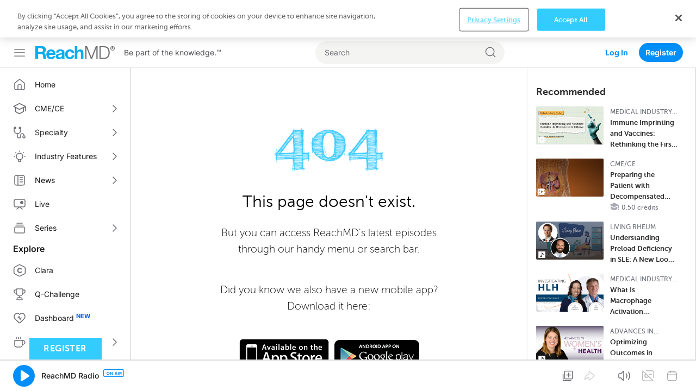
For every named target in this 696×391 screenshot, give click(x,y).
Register (660, 15)
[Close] (679, 371)
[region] (348, 372)
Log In (616, 15)
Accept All (571, 373)
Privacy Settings (493, 373)
